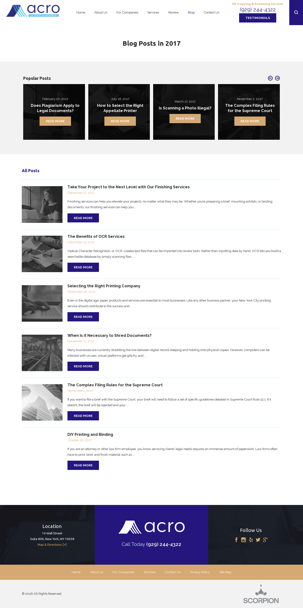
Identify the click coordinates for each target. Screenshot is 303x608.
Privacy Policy (200, 572)
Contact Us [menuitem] (211, 12)
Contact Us (173, 572)
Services (150, 572)
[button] (296, 12)
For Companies (123, 572)
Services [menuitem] (153, 12)
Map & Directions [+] (52, 544)
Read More (83, 218)
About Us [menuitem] (100, 12)
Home (76, 572)
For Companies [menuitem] (127, 12)
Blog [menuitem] (191, 12)
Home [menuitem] (80, 12)
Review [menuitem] (173, 12)
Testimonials (257, 18)
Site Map (225, 572)
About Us (96, 572)
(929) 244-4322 (258, 9)
